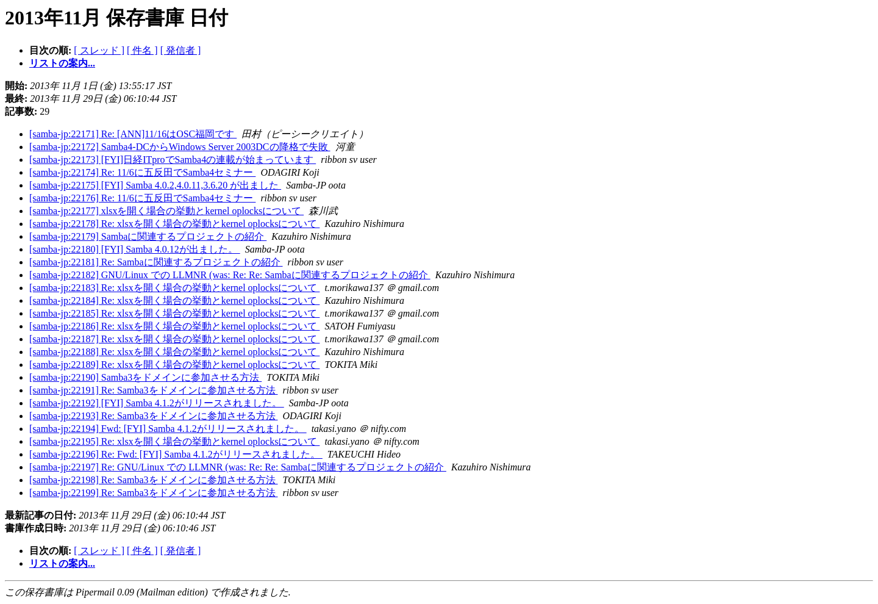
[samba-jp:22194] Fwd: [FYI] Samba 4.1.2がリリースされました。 (168, 428)
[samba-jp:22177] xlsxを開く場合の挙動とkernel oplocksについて (166, 211)
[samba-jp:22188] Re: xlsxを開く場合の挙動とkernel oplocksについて (174, 352)
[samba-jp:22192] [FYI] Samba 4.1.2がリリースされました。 (156, 403)
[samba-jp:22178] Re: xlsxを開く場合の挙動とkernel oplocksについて (174, 223)
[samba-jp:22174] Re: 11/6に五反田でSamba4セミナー (142, 172)
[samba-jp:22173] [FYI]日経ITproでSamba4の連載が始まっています (172, 159)
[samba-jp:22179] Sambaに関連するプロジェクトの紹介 (147, 236)
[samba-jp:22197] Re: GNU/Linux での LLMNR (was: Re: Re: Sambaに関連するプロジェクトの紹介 (237, 467)
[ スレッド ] (99, 50)
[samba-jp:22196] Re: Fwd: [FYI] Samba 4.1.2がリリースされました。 (176, 454)
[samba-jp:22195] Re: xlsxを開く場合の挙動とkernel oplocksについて (174, 441)
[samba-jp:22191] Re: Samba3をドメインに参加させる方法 (153, 390)
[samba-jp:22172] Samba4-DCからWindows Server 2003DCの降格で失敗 (179, 147)
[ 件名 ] (142, 50)
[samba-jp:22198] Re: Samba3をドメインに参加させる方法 (153, 480)
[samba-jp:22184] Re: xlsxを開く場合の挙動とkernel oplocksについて (174, 300)
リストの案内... (62, 63)
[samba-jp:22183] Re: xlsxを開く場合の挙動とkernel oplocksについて (174, 287)
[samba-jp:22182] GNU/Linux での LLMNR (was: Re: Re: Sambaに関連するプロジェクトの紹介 (229, 275)
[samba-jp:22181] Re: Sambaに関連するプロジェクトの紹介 (156, 262)
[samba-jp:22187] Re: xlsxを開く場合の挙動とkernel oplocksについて (174, 339)
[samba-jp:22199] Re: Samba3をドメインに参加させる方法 (153, 492)
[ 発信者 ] (180, 50)
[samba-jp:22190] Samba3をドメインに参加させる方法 (145, 377)
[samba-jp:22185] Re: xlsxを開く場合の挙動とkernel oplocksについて (174, 313)
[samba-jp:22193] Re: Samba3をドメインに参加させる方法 (153, 416)
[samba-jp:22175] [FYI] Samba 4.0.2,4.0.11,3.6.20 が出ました (155, 185)
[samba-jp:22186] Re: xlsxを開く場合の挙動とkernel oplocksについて (174, 326)
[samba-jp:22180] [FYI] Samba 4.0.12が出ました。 (134, 249)
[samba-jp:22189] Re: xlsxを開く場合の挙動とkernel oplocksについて (174, 364)
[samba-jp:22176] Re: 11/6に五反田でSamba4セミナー (142, 198)
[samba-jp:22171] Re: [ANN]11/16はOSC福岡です (133, 134)
